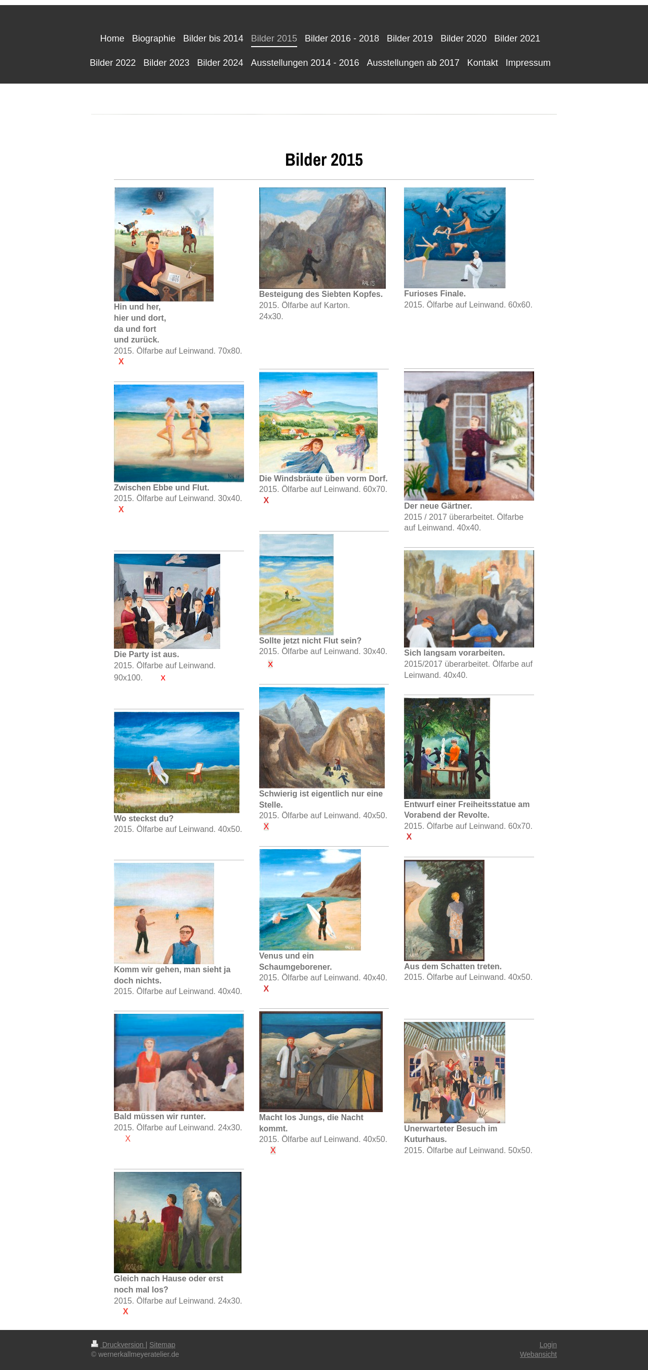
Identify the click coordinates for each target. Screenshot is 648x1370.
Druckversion (118, 1345)
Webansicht (538, 1354)
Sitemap (162, 1345)
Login (548, 1345)
